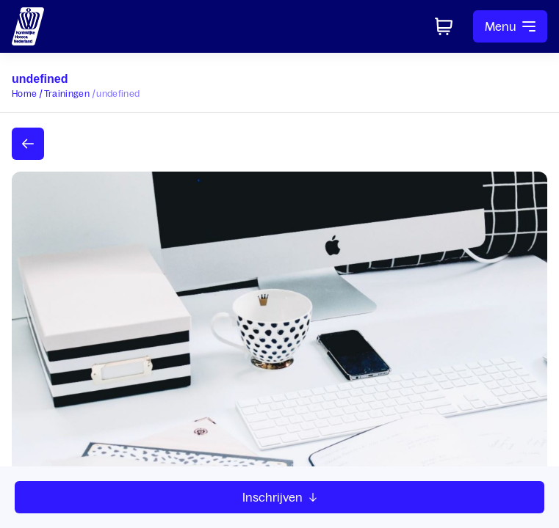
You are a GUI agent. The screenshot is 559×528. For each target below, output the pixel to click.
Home (24, 93)
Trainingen (67, 93)
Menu (510, 26)
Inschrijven (279, 497)
